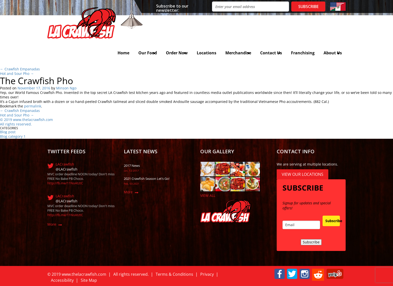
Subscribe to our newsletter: (172, 8)
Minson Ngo (66, 88)
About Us (333, 53)
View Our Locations (302, 174)
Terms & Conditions (174, 274)
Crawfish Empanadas (20, 69)
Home (123, 53)
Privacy (207, 274)
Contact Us (271, 53)
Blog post (8, 131)
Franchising (303, 53)
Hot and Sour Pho (17, 73)
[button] (279, 273)
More (51, 224)
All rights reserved (15, 124)
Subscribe (332, 220)
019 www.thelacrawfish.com (29, 119)
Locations (206, 53)
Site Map (89, 280)
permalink (32, 106)
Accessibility (62, 280)
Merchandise (238, 53)
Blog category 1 (13, 136)
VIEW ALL (207, 195)
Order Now (177, 53)
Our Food (147, 53)
